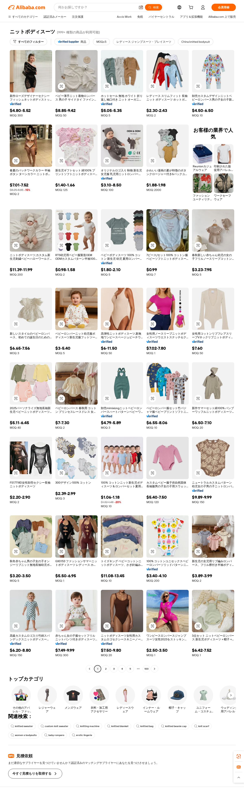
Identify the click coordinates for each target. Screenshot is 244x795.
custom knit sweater (54, 726)
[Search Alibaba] (96, 7)
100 (146, 668)
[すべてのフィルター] (28, 41)
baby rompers (54, 735)
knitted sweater (22, 726)
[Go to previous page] (89, 668)
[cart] (192, 8)
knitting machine (87, 726)
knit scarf (201, 726)
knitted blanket (118, 726)
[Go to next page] (154, 668)
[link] (238, 756)
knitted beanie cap (173, 726)
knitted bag (144, 726)
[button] (140, 7)
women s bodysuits (24, 735)
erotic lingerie (82, 735)
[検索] (153, 7)
